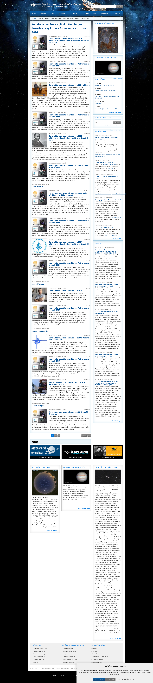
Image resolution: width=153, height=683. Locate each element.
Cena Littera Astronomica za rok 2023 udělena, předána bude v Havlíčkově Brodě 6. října (68, 138)
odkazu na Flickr (116, 217)
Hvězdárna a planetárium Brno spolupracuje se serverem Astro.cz (75, 668)
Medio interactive (67, 676)
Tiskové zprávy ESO (39, 657)
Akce (52, 14)
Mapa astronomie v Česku (70, 659)
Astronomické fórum (69, 662)
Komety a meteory (97, 662)
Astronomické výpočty (69, 651)
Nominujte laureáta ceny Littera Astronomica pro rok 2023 (69, 166)
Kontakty (117, 14)
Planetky (95, 654)
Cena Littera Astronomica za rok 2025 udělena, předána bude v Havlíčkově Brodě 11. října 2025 (69, 40)
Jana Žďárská (37, 186)
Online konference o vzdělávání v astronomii (106, 138)
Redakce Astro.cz (63, 82)
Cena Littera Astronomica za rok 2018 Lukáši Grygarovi (68, 413)
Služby (87, 14)
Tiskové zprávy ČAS (39, 651)
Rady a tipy (66, 654)
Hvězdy (94, 648)
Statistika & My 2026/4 (109, 164)
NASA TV (35, 662)
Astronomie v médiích (69, 657)
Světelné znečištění (68, 648)
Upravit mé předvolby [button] (126, 679)
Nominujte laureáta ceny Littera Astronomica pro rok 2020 (69, 309)
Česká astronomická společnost (44, 668)
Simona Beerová (63, 36)
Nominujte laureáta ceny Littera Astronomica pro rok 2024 (69, 116)
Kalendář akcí (100, 79)
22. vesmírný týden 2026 (41, 467)
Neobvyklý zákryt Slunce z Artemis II (108, 200)
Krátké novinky (100, 131)
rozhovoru (111, 168)
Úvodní (34, 19)
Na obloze (62, 14)
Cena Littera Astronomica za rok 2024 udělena (69, 85)
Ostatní (88, 82)
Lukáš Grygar (38, 405)
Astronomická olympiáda (40, 654)
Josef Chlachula (108, 160)
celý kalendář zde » (114, 112)
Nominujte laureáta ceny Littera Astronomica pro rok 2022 (69, 222)
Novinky (43, 14)
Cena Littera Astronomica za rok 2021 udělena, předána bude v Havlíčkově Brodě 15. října (69, 244)
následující (85, 436)
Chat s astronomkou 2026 (104, 227)
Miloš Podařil (62, 163)
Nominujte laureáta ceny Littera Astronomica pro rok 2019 (69, 360)
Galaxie (94, 651)
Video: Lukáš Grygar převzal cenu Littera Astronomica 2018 (67, 383)
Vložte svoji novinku (116, 130)
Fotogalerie (75, 14)
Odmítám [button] (110, 679)
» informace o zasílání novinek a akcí (106, 126)
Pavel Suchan (62, 133)
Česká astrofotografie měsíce (106, 57)
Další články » (116, 421)
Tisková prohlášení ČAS (40, 648)
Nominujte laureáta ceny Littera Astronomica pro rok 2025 (69, 65)
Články (34, 14)
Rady (94, 14)
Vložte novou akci (117, 78)
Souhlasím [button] (99, 679)
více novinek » (116, 238)
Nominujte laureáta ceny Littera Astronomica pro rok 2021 (69, 264)
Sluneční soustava (97, 659)
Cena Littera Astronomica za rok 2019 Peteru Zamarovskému (69, 339)
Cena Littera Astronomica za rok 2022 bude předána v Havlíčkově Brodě (68, 194)
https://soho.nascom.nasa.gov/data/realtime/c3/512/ (110, 194)
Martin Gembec (108, 174)
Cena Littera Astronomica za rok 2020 (65, 291)
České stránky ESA (38, 659)
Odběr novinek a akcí (103, 118)
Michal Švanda (38, 284)
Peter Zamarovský (40, 331)
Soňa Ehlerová (108, 135)
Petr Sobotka (62, 61)
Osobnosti (87, 36)
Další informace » (52, 530)
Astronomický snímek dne (105, 23)
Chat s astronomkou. (111, 235)
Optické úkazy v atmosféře (100, 657)
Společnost (104, 14)
